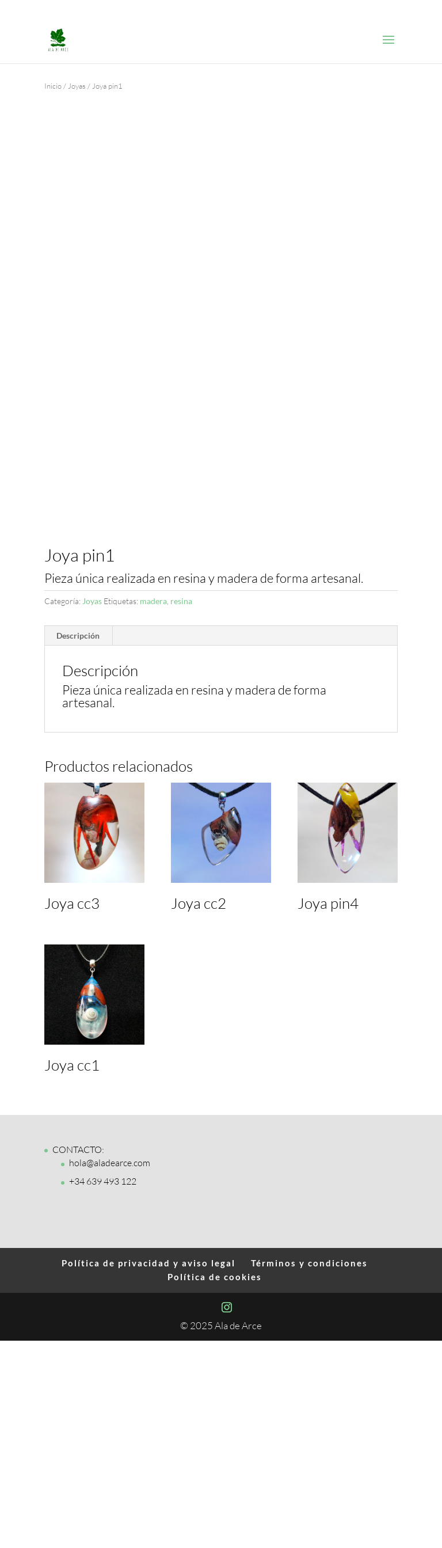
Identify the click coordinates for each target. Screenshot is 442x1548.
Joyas (77, 85)
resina (181, 808)
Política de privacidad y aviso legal (148, 1469)
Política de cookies (214, 1483)
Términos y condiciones (309, 1469)
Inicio (53, 85)
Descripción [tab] (78, 842)
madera (153, 808)
